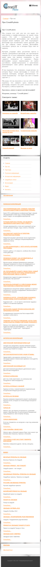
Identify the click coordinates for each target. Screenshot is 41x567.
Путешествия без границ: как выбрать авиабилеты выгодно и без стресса (17, 222)
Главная (7, 163)
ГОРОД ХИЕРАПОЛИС (10, 419)
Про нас (7, 166)
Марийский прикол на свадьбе (15, 491)
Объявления (8, 195)
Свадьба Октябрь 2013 (11, 508)
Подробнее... (7, 219)
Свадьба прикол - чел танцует (14, 465)
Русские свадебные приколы (14, 482)
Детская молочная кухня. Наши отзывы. (18, 354)
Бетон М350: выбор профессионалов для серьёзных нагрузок (18, 309)
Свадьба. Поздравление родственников (18, 517)
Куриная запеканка (10, 376)
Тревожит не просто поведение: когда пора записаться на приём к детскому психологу (20, 321)
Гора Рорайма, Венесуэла (13, 429)
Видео (7, 186)
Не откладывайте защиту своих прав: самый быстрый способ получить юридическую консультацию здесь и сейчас (20, 273)
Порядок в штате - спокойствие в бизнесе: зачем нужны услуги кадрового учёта (19, 298)
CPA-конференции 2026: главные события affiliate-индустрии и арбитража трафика (19, 209)
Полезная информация (12, 173)
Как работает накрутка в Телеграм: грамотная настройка (16, 234)
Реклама (6, 545)
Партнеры (8, 170)
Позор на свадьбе (10, 500)
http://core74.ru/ (7, 550)
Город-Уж (6, 408)
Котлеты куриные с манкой (13, 386)
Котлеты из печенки (11, 396)
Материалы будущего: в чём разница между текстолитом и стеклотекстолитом (20, 285)
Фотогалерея (9, 183)
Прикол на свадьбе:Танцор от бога (16, 525)
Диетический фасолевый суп (14, 366)
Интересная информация (12, 176)
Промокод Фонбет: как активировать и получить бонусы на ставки (18, 258)
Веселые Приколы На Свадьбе (14, 457)
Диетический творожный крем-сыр (16, 343)
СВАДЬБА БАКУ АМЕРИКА (12, 534)
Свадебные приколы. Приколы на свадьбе (19, 474)
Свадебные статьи (10, 179)
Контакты (8, 189)
